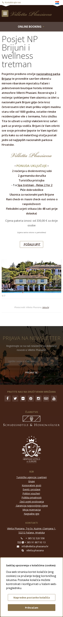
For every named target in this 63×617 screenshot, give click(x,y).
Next (57, 276)
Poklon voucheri (31, 493)
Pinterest (31, 398)
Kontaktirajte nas (13, 2)
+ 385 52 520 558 (35, 538)
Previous (6, 276)
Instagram (38, 398)
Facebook (8, 398)
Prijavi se (31, 372)
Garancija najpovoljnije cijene (32, 505)
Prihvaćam (31, 607)
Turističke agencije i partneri (31, 477)
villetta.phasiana (35, 550)
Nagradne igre (31, 513)
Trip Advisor (46, 398)
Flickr (23, 398)
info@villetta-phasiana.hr (35, 546)
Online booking (29, 26)
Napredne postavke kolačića (31, 597)
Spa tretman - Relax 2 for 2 (34, 185)
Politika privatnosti (31, 497)
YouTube (54, 398)
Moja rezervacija (32, 509)
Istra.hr (45, 307)
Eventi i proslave (31, 489)
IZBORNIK (5, 13)
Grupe (31, 481)
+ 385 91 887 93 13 (35, 542)
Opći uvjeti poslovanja (32, 501)
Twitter (15, 398)
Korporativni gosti (31, 485)
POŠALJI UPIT (31, 244)
